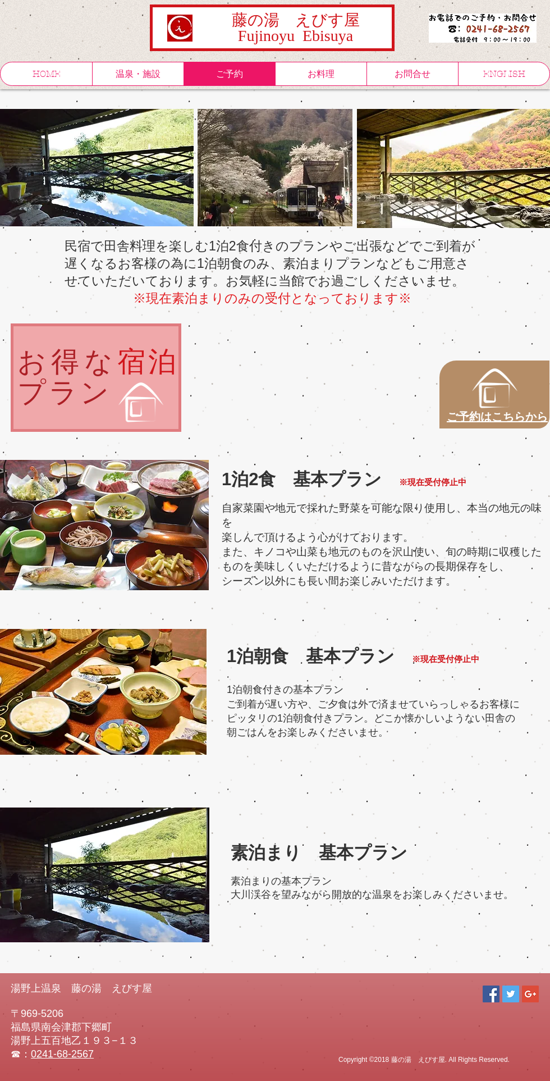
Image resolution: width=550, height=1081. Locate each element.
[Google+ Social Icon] (530, 994)
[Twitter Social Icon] (510, 994)
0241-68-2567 (62, 1054)
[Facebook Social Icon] (491, 994)
